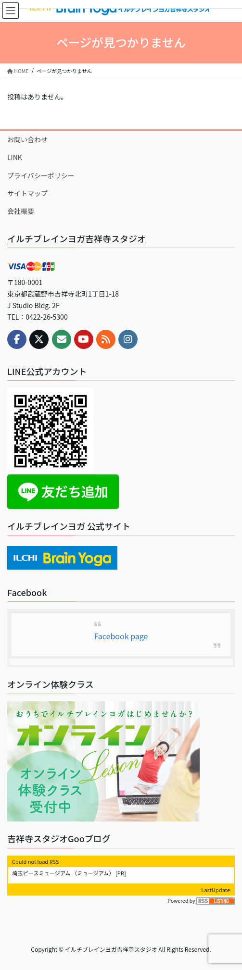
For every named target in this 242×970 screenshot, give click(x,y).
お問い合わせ (27, 139)
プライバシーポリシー (41, 175)
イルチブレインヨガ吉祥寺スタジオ (76, 238)
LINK (14, 157)
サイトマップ (27, 193)
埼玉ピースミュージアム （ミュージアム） (63, 873)
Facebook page (121, 636)
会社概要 (20, 211)
